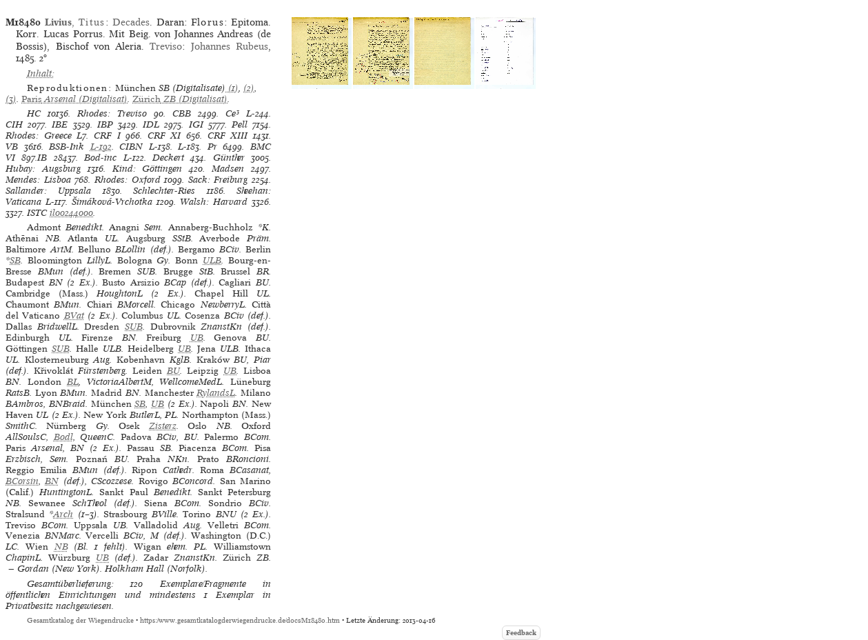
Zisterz (162, 426)
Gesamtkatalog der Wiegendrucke (80, 620)
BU (173, 371)
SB (15, 260)
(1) (232, 88)
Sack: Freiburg (218, 180)
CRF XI (164, 135)
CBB (181, 113)
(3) (11, 99)
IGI (196, 124)
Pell (240, 124)
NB (61, 546)
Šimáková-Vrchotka (112, 202)
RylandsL (215, 393)
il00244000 (71, 213)
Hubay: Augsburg (43, 168)
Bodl (63, 437)
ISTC (37, 213)
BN (52, 481)
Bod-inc (100, 157)
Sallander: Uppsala (48, 191)
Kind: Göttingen (147, 168)
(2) (248, 88)
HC (34, 113)
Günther (229, 157)
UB (196, 337)
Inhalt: (40, 73)
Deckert (168, 157)
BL (73, 382)
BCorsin (22, 481)
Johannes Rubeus (229, 46)
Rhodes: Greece (39, 135)
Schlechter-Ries (164, 191)
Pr (212, 146)
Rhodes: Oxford (127, 180)
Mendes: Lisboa (38, 180)
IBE (60, 124)
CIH (14, 124)
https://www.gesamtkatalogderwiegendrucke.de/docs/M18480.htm (240, 620)
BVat (74, 315)
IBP (105, 124)
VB (12, 146)
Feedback (521, 633)
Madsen (228, 168)
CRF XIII (228, 135)
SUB (134, 326)
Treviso (166, 46)
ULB (212, 260)
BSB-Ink (66, 146)
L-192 (101, 146)
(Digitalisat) (74, 99)
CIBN (131, 146)
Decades (131, 22)
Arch (63, 514)
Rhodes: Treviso (112, 113)
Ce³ (232, 113)
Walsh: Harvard (214, 202)
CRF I (107, 135)
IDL (151, 124)
